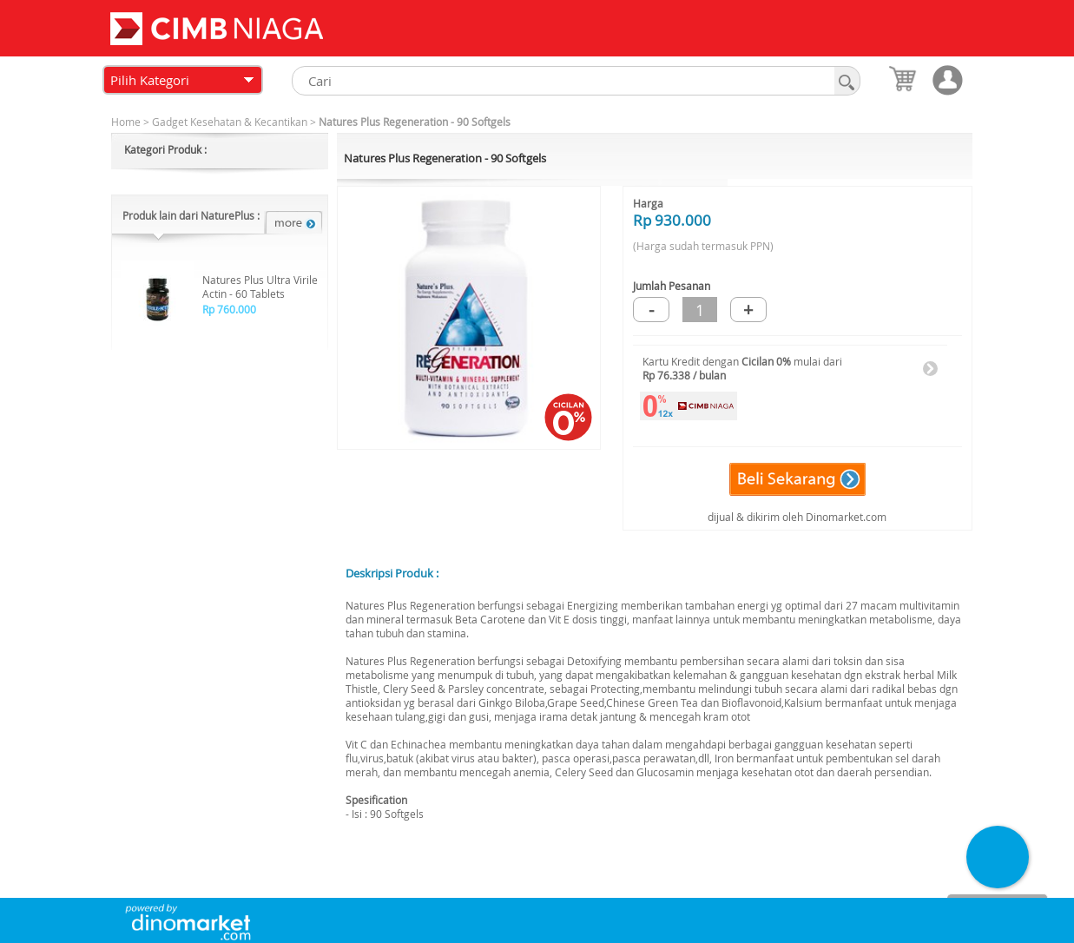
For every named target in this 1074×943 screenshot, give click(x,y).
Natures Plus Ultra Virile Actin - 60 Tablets (260, 286)
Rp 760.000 (229, 309)
